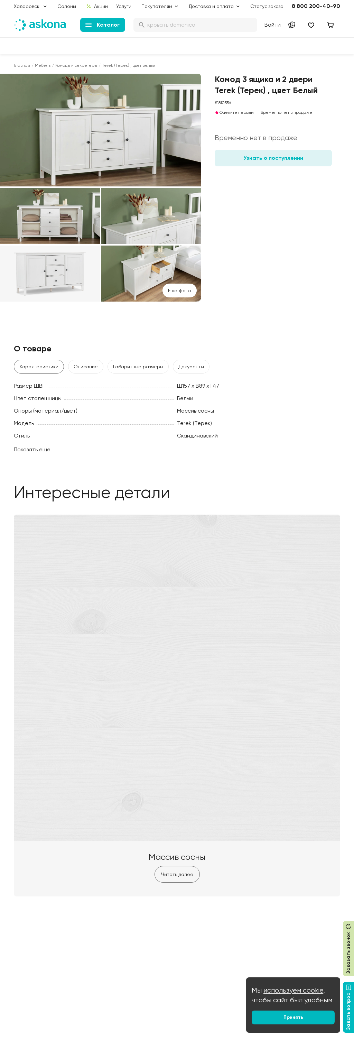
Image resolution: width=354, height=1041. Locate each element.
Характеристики (38, 366)
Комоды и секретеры (76, 65)
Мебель (42, 65)
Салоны (66, 6)
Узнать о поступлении (273, 158)
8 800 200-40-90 (316, 6)
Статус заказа (266, 6)
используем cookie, (294, 990)
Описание (86, 366)
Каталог (102, 24)
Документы (191, 366)
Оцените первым (234, 112)
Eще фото (179, 290)
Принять (293, 1017)
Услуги (123, 6)
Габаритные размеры (138, 366)
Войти (272, 24)
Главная (22, 65)
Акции (97, 6)
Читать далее (177, 874)
